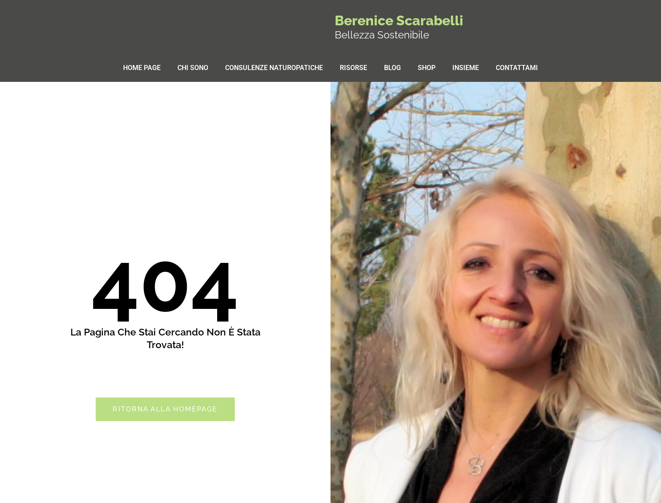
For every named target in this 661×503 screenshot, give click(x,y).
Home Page (142, 68)
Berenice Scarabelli (399, 20)
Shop (426, 68)
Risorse (353, 68)
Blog (392, 68)
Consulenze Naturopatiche (274, 68)
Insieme (465, 68)
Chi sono (192, 68)
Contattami (517, 68)
